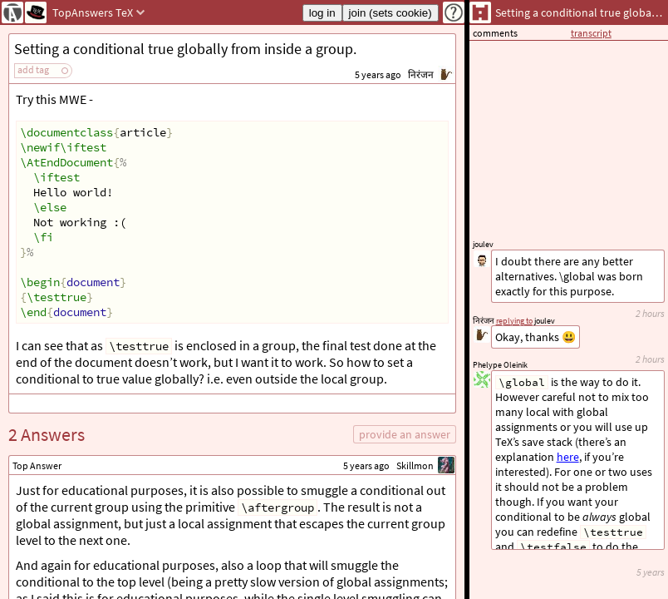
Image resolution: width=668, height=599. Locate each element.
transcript (591, 33)
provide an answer (404, 434)
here (568, 456)
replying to (514, 320)
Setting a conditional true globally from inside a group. (185, 48)
